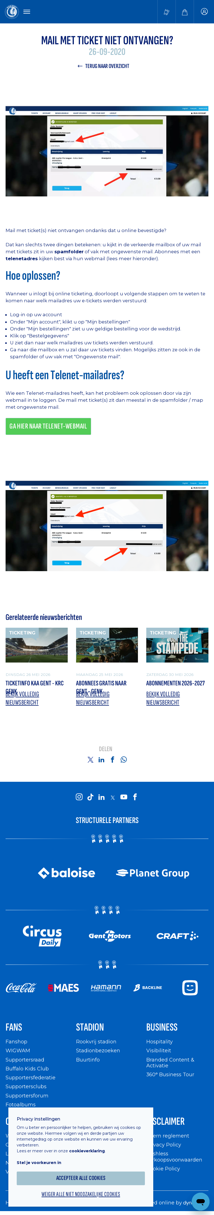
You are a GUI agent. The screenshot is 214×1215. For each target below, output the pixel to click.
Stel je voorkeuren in (39, 1162)
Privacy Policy (163, 1145)
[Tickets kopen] (167, 11)
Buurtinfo (88, 1060)
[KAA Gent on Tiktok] (90, 797)
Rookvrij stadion (96, 1041)
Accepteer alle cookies (81, 1178)
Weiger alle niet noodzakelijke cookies (81, 1194)
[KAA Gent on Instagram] (79, 797)
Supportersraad (25, 1060)
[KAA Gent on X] (112, 797)
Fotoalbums (21, 1104)
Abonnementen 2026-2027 (175, 683)
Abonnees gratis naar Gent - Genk (101, 687)
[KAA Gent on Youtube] (124, 797)
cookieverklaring (87, 1150)
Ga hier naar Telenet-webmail (48, 426)
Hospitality (159, 1041)
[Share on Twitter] (90, 759)
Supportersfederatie (30, 1077)
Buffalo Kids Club (27, 1069)
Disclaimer (165, 1121)
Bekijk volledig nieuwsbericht (22, 698)
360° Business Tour (170, 1074)
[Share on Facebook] (112, 759)
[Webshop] (185, 11)
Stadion (90, 1027)
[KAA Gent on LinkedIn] (101, 797)
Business (161, 1027)
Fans (14, 1027)
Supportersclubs (26, 1086)
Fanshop (16, 1041)
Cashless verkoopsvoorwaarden (174, 1157)
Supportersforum (27, 1096)
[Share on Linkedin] (101, 759)
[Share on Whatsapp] (124, 759)
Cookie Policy (163, 1169)
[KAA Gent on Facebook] (135, 797)
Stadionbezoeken (98, 1050)
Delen (105, 749)
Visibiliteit (158, 1050)
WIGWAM (18, 1050)
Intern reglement (167, 1136)
